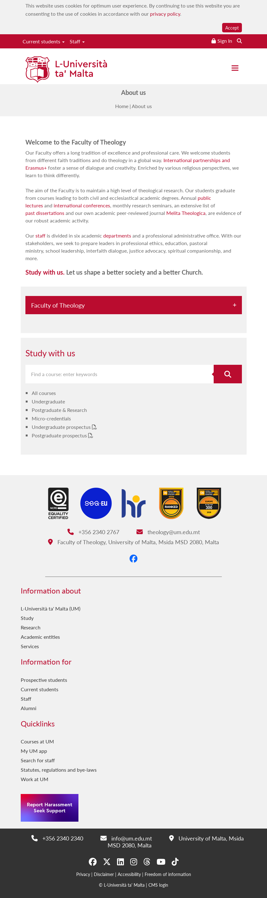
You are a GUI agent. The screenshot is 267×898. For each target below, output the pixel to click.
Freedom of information (168, 874)
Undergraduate (48, 401)
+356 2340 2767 (93, 532)
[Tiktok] (175, 861)
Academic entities (40, 636)
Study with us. (45, 272)
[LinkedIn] (120, 861)
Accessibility (129, 874)
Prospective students (44, 679)
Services (30, 646)
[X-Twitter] (107, 861)
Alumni (28, 708)
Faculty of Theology (58, 305)
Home (121, 106)
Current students (44, 41)
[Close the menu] (235, 68)
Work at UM (34, 779)
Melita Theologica (186, 212)
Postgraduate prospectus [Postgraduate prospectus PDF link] (60, 435)
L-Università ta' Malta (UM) (50, 608)
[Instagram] (133, 861)
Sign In (224, 40)
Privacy (83, 874)
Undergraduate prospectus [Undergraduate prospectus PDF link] (62, 426)
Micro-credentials (51, 418)
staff (40, 235)
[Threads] (146, 861)
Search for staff (38, 760)
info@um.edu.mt (126, 838)
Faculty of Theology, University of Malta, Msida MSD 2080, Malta (133, 542)
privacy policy (165, 13)
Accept (232, 28)
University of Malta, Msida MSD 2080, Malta (176, 841)
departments (117, 235)
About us (142, 106)
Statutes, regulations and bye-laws (59, 769)
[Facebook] (133, 558)
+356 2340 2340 (57, 838)
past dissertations (44, 212)
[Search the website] (239, 40)
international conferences (82, 205)
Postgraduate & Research (59, 409)
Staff (77, 41)
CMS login (158, 885)
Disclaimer (104, 874)
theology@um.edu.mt (168, 532)
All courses (44, 393)
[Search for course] (228, 374)
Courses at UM (37, 741)
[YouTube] (161, 861)
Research (30, 627)
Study (27, 617)
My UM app (34, 750)
